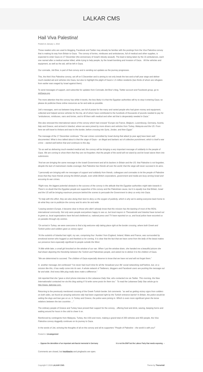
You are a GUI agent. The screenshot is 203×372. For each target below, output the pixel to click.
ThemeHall (160, 365)
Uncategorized (52, 334)
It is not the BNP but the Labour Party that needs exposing (140, 343)
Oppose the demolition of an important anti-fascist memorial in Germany (68, 343)
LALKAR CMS (101, 18)
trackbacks (68, 351)
